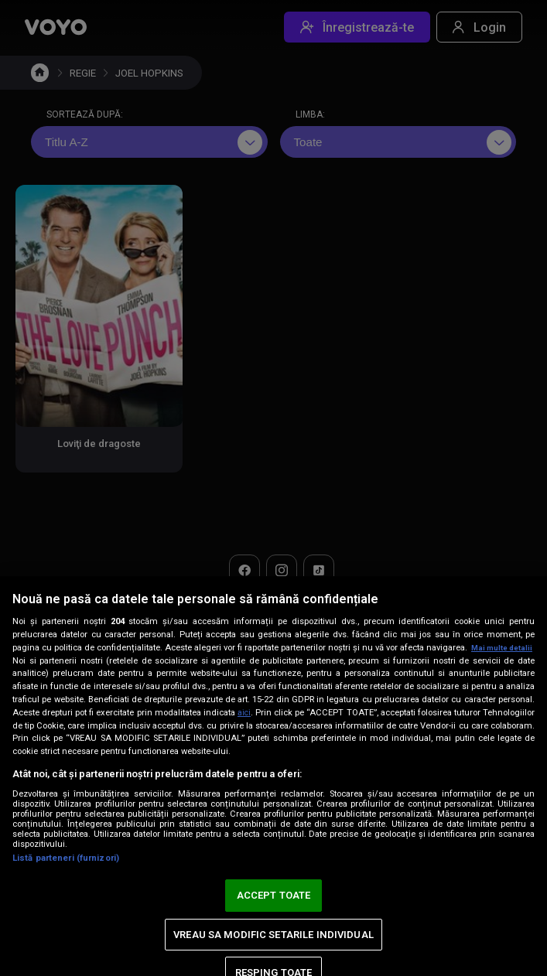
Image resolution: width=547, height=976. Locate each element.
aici (271, 712)
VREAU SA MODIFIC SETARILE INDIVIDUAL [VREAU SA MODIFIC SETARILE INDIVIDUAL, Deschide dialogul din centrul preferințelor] (273, 934)
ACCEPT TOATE (274, 895)
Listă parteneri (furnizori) (65, 858)
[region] (273, 770)
